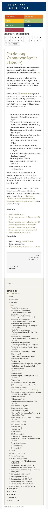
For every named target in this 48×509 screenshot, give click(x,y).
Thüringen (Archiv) (17, 445)
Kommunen (13, 302)
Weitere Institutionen (17, 453)
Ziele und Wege (10, 16)
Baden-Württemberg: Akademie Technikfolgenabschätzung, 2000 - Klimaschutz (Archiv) (25, 338)
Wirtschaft (9, 25)
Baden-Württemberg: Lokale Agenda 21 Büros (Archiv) (24, 348)
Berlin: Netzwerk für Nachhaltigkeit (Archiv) (24, 366)
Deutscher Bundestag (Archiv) (19, 458)
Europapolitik (12, 489)
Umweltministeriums (26, 93)
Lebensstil (9, 30)
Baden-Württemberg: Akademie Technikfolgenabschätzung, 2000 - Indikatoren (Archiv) (24, 332)
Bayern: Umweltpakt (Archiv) (20, 359)
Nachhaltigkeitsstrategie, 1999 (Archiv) (21, 481)
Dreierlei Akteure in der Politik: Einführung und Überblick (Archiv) (23, 462)
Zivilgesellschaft (13, 500)
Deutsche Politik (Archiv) (17, 456)
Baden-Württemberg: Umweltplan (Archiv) (23, 351)
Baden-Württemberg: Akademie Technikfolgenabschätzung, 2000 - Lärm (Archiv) (25, 344)
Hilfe (22, 507)
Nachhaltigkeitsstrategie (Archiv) (20, 476)
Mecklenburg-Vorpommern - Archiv (19, 232)
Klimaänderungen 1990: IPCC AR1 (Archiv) (23, 382)
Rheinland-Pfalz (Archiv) (19, 422)
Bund (11, 297)
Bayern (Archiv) (16, 354)
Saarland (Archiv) (17, 426)
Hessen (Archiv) (16, 380)
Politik (8, 21)
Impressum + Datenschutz (12, 507)
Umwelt (27, 21)
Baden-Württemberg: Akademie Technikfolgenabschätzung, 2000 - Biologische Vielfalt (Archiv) (24, 326)
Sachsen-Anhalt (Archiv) (18, 434)
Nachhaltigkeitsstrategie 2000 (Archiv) (21, 479)
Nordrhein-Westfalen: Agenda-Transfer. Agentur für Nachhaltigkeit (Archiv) (26, 414)
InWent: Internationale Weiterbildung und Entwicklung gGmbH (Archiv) (25, 471)
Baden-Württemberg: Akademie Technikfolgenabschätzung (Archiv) (21, 311)
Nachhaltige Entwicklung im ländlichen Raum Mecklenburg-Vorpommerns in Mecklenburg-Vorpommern (21, 198)
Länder (11, 305)
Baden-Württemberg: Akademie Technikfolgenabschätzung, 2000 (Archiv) (23, 316)
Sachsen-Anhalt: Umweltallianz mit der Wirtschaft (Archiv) (26, 440)
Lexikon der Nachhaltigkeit (18, 7)
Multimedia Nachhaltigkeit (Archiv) (20, 474)
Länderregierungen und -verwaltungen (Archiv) (25, 385)
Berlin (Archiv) (16, 361)
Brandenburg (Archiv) (18, 368)
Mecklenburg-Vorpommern (16, 214)
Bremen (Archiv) (16, 371)
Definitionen (29, 16)
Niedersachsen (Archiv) (18, 396)
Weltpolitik (11, 492)
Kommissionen (14, 300)
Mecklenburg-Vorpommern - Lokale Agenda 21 (22, 230)
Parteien (12, 451)
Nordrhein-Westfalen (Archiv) (20, 406)
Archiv (15, 44)
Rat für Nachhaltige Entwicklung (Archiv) (22, 484)
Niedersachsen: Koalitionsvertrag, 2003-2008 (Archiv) (24, 402)
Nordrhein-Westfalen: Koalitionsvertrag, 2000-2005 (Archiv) (26, 418)
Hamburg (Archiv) (17, 373)
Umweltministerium (27, 241)
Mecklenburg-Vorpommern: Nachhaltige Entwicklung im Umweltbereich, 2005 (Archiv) (26, 393)
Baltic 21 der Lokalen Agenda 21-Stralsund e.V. (25, 246)
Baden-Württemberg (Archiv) (20, 308)
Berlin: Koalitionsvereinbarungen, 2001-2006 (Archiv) (26, 363)
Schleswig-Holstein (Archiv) (19, 443)
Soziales (28, 25)
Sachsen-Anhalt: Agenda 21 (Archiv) (22, 436)
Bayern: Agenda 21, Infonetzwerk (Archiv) (23, 356)
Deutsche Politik (13, 294)
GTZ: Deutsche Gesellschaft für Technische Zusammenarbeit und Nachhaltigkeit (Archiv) (23, 466)
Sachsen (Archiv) (16, 431)
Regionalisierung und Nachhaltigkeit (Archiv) (23, 486)
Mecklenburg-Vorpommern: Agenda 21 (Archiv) (25, 390)
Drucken (12, 268)
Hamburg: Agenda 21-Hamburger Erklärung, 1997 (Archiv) (26, 377)
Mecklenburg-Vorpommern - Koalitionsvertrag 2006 (24, 222)
